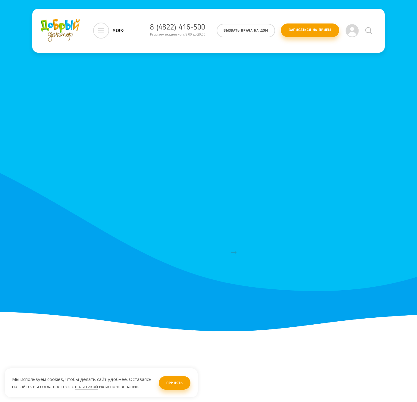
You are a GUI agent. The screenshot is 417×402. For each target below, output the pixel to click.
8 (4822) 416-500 (177, 27)
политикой (86, 386)
